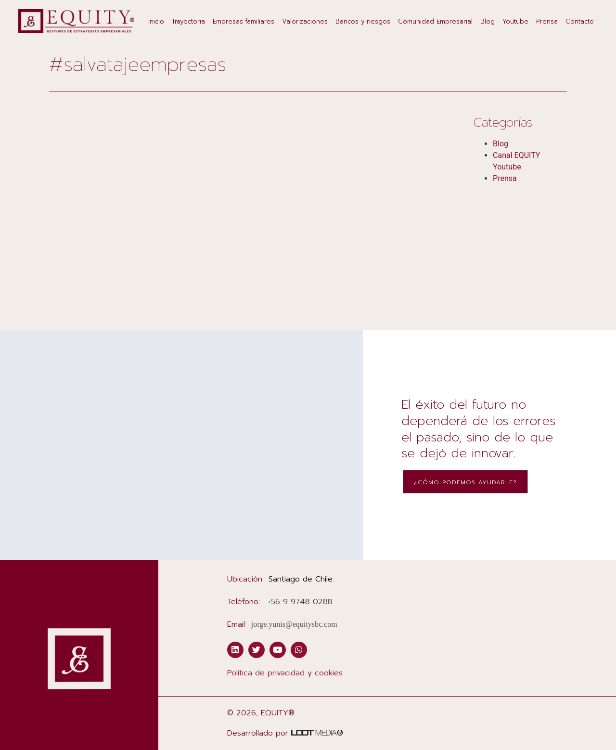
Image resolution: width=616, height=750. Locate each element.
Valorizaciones (305, 21)
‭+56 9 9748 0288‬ (300, 602)
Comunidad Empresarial (435, 21)
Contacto (579, 21)
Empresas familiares (243, 21)
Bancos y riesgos (362, 21)
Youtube (515, 21)
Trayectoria (188, 21)
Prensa (547, 21)
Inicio (156, 21)
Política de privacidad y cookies (285, 673)
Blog (487, 21)
